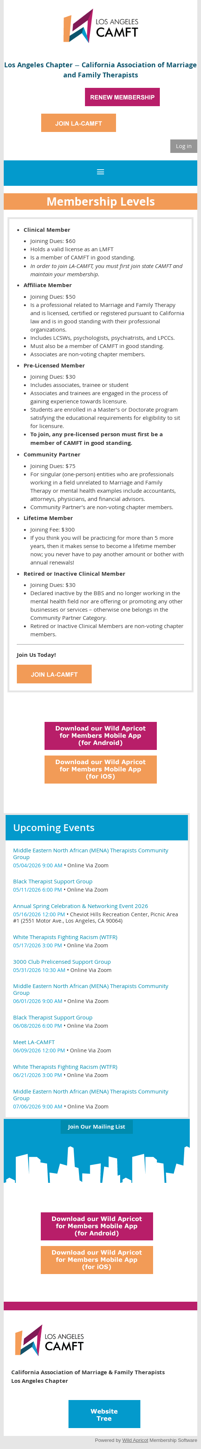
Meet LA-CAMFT (34, 1042)
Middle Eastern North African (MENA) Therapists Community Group (90, 853)
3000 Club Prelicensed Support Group (62, 961)
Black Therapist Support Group (52, 881)
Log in (184, 146)
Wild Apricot (135, 1440)
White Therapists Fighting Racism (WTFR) (65, 937)
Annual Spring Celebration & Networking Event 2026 (80, 906)
